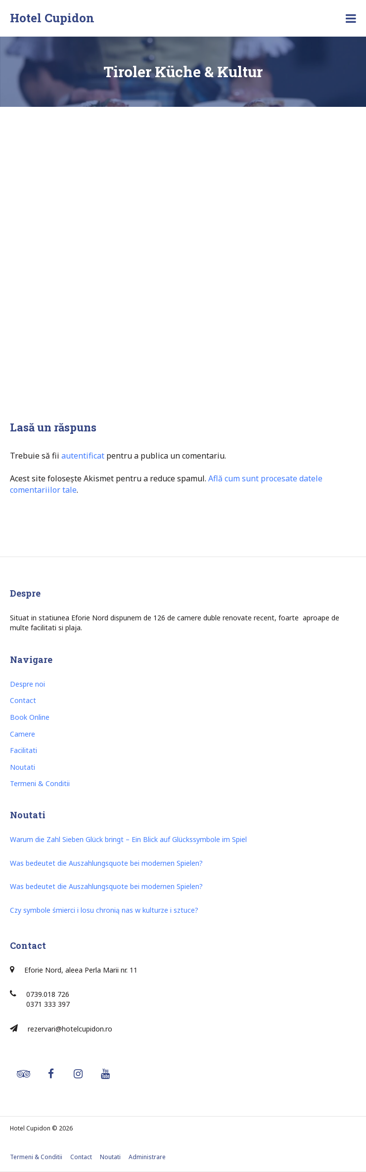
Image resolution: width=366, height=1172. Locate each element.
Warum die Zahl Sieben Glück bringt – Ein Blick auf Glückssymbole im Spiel (128, 839)
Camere (22, 734)
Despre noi (27, 684)
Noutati (22, 767)
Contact (23, 700)
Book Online (29, 717)
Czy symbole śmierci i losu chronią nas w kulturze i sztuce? (104, 910)
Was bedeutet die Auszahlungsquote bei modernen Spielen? (106, 863)
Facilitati (23, 750)
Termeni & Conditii (40, 783)
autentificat (82, 455)
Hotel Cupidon (52, 18)
